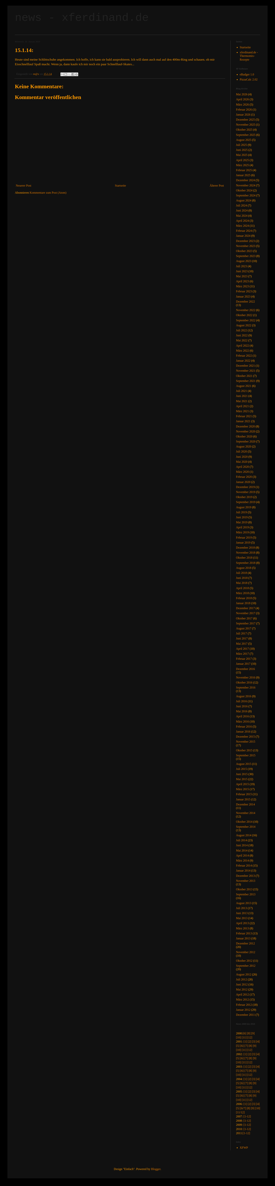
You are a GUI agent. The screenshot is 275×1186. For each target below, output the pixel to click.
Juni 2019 (242, 517)
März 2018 (242, 593)
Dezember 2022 (245, 301)
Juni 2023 (242, 271)
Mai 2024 (242, 215)
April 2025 (242, 160)
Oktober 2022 (244, 315)
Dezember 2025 (245, 119)
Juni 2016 (242, 706)
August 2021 (243, 385)
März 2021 (242, 411)
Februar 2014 (244, 865)
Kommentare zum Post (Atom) (48, 192)
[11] (244, 1037)
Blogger (156, 1169)
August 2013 (243, 903)
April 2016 (242, 716)
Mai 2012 (242, 989)
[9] (253, 1033)
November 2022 (245, 310)
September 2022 (245, 320)
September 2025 (245, 134)
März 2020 (242, 471)
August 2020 (243, 446)
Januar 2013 (243, 938)
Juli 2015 (241, 768)
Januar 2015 (243, 799)
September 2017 (245, 623)
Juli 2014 (241, 840)
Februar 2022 (244, 355)
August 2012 (243, 974)
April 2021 (242, 406)
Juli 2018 (241, 572)
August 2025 (243, 139)
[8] (248, 1033)
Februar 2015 (244, 794)
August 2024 (243, 200)
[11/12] (240, 1112)
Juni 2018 (242, 577)
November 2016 (245, 677)
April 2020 (242, 466)
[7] (246, 1045)
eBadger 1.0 (247, 74)
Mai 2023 (242, 276)
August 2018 (243, 567)
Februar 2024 (244, 230)
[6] (244, 1033)
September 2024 (245, 195)
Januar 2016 (243, 731)
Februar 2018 (244, 598)
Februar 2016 (244, 726)
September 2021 (245, 380)
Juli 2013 (241, 908)
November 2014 (245, 813)
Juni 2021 (242, 396)
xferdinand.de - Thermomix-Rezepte (249, 56)
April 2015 (242, 784)
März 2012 (242, 999)
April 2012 (242, 994)
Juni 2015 (242, 774)
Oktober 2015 (244, 750)
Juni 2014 (242, 845)
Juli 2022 (241, 330)
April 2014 (242, 855)
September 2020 (245, 441)
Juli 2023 (241, 266)
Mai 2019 (242, 522)
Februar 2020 (244, 476)
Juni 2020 (242, 456)
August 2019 (243, 507)
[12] (249, 1037)
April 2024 (242, 220)
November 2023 (245, 246)
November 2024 (245, 185)
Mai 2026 (242, 94)
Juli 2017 (241, 633)
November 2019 (245, 492)
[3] (253, 1041)
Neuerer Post (23, 185)
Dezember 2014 (245, 804)
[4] (258, 1041)
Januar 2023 (243, 296)
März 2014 (242, 860)
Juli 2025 (241, 144)
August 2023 (243, 261)
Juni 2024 (242, 210)
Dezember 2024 (245, 180)
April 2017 (242, 648)
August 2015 (243, 763)
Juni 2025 (242, 149)
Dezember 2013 (245, 875)
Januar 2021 (243, 421)
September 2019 (245, 502)
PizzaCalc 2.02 (249, 79)
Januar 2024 (243, 235)
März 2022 (242, 350)
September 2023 (245, 256)
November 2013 (245, 880)
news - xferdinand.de (82, 18)
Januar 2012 (243, 1009)
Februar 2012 (244, 1004)
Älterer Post (217, 185)
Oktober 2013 (244, 889)
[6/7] (243, 1108)
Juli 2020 (241, 451)
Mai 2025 (242, 154)
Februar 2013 (244, 933)
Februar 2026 (244, 109)
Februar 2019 (244, 537)
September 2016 (245, 687)
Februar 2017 (244, 658)
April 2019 (242, 527)
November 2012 (245, 952)
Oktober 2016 (244, 682)
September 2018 (245, 562)
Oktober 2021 (244, 375)
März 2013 (242, 928)
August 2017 (243, 628)
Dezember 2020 (245, 426)
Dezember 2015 (245, 736)
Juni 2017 (242, 638)
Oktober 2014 (244, 821)
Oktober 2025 (244, 129)
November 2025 (245, 124)
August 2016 (243, 696)
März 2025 (242, 165)
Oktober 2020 (244, 436)
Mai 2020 (242, 461)
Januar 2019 (243, 542)
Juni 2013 (242, 913)
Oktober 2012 (244, 960)
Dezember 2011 (245, 1014)
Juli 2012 (241, 979)
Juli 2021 (241, 390)
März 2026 (242, 104)
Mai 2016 (242, 711)
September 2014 (245, 826)
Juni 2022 (242, 335)
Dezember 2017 (245, 608)
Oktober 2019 (244, 497)
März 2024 (242, 225)
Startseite (120, 185)
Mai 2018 (242, 582)
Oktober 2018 (244, 557)
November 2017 (245, 613)
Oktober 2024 (244, 190)
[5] (238, 1045)
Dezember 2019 (245, 487)
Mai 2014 (242, 850)
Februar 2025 (244, 170)
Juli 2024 (241, 205)
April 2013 (242, 923)
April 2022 (242, 345)
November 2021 (245, 370)
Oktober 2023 (244, 251)
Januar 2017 (243, 663)
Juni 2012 (242, 984)
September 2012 (245, 965)
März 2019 (242, 532)
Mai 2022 (242, 340)
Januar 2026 (243, 114)
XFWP (244, 1147)
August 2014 (243, 835)
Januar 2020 (243, 482)
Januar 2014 (243, 870)
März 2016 (242, 721)
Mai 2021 (242, 401)
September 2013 (245, 894)
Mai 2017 (242, 643)
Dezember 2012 (245, 943)
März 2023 (242, 286)
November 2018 (245, 552)
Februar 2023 (244, 291)
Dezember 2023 (245, 241)
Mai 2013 (242, 918)
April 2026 (242, 99)
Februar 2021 (244, 416)
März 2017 (242, 653)
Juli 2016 (241, 701)
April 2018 (242, 588)
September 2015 (245, 755)
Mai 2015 (242, 779)
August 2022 (243, 325)
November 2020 (245, 431)
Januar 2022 (243, 360)
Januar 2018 (243, 603)
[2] (249, 1041)
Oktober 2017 (244, 618)
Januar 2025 (243, 175)
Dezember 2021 (245, 365)
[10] (238, 1037)
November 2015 (245, 741)
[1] (245, 1041)
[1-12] (247, 1116)
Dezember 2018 (245, 547)
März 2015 (242, 789)
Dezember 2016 (245, 668)
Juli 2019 (241, 512)
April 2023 (242, 281)
